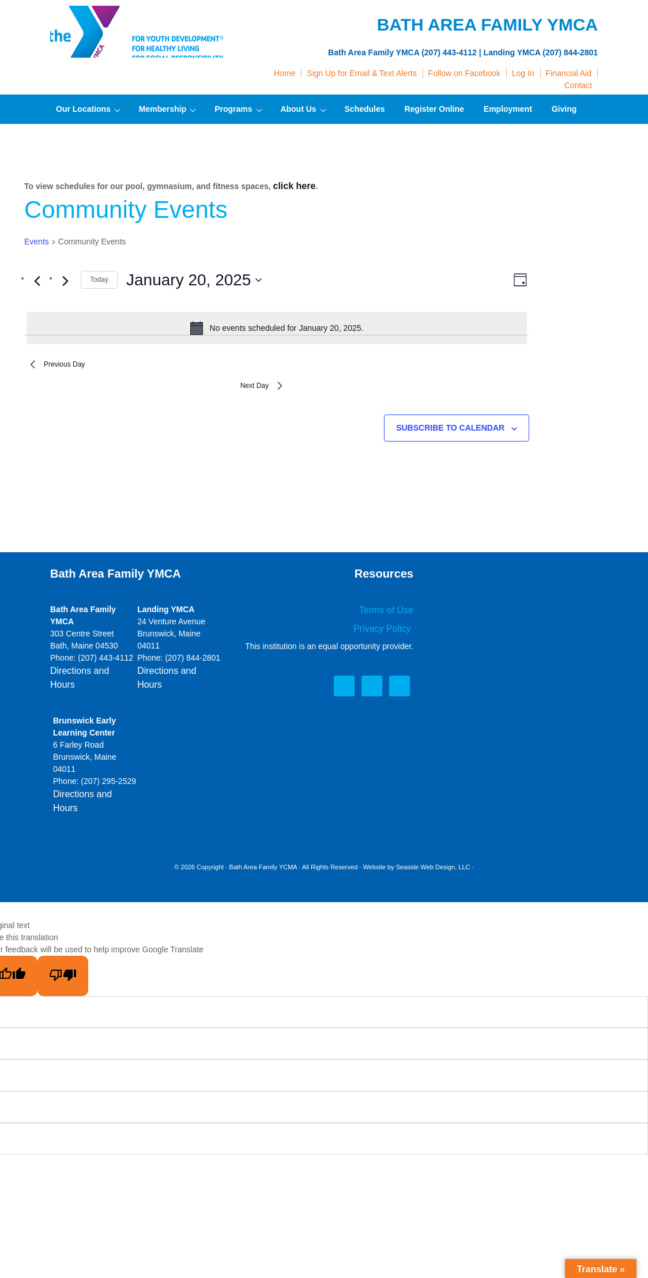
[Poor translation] (62, 954)
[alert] (277, 326)
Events (36, 239)
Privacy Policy (387, 635)
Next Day (256, 392)
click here (292, 185)
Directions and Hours (88, 679)
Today (99, 278)
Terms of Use (389, 618)
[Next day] (65, 279)
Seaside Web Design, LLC (433, 845)
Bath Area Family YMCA (136, 34)
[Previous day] (37, 279)
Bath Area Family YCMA (263, 845)
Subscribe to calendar (450, 437)
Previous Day (64, 365)
